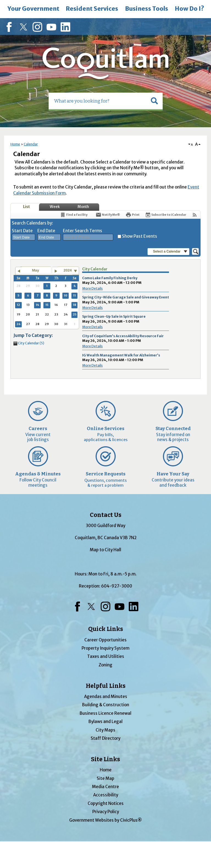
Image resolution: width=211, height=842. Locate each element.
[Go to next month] (56, 271)
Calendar (31, 144)
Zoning (105, 664)
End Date (46, 230)
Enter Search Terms (82, 230)
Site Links (105, 759)
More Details (92, 288)
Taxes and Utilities (105, 656)
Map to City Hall (105, 549)
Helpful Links (106, 685)
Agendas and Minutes (105, 696)
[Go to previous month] (18, 271)
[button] (154, 100)
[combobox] (23, 237)
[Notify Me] (108, 215)
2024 (67, 270)
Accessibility (105, 794)
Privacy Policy (105, 811)
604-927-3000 (116, 586)
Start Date (22, 230)
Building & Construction (105, 704)
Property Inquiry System (105, 648)
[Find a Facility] (73, 215)
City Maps (105, 730)
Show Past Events (139, 236)
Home (15, 144)
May (35, 270)
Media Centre (105, 786)
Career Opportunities (105, 639)
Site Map (105, 778)
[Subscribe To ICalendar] (165, 215)
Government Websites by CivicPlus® (105, 820)
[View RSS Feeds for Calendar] (195, 215)
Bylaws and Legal (105, 721)
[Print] (133, 215)
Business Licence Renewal (105, 713)
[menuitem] (33, 9)
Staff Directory (105, 738)
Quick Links (105, 629)
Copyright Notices (106, 803)
